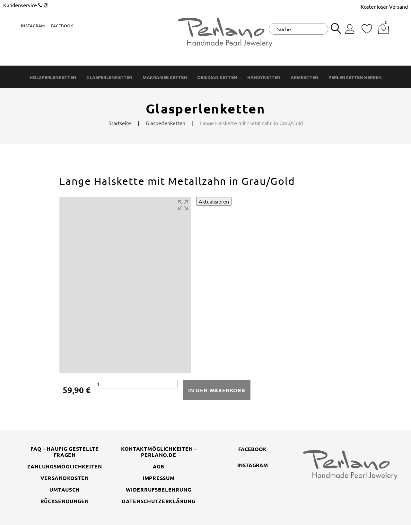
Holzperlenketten (53, 77)
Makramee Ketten (165, 77)
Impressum (158, 478)
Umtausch (64, 489)
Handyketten (264, 77)
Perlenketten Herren (355, 77)
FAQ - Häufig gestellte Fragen (65, 451)
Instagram (33, 26)
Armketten (305, 77)
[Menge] (137, 384)
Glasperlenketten (109, 77)
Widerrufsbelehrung (158, 489)
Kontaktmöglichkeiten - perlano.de (158, 451)
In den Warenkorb (216, 390)
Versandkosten (64, 478)
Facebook (62, 26)
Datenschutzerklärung (158, 501)
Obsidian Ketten (217, 77)
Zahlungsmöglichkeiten (64, 466)
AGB (158, 466)
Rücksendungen (64, 501)
